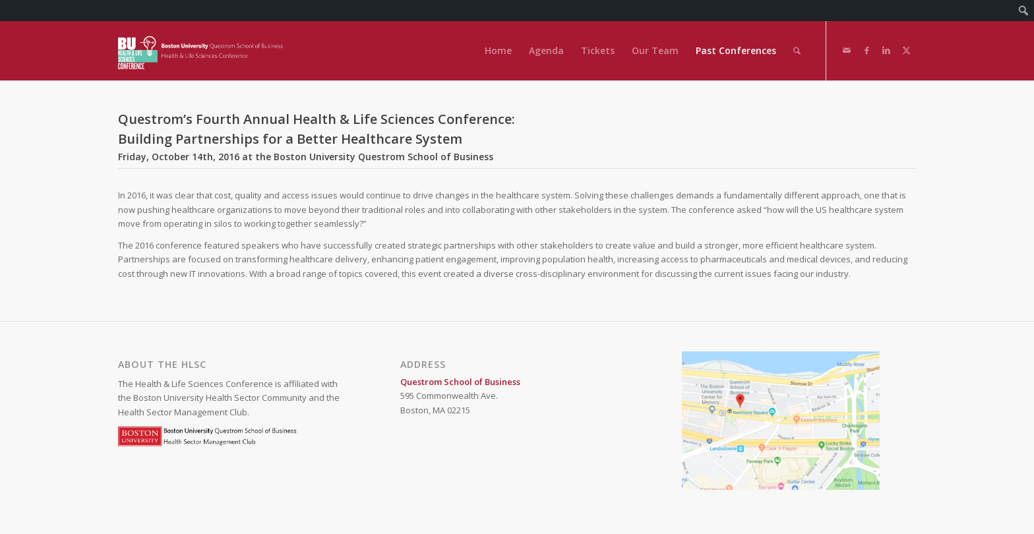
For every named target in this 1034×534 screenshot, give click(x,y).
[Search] (797, 50)
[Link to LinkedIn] (886, 50)
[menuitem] (1024, 10)
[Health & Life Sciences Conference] (203, 50)
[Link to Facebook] (866, 50)
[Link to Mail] (847, 50)
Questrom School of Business (460, 382)
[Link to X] (906, 50)
